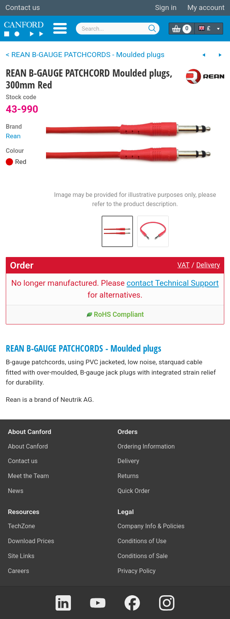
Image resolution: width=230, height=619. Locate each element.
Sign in (165, 7)
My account (206, 7)
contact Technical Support (173, 283)
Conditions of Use (142, 541)
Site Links (21, 556)
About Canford (28, 446)
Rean (13, 136)
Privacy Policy (137, 571)
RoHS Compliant (115, 314)
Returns (128, 476)
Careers (19, 571)
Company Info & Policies (151, 526)
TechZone (21, 526)
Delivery (208, 265)
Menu (60, 28)
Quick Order (134, 491)
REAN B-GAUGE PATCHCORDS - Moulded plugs (83, 348)
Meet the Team (28, 476)
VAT (183, 265)
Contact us (22, 7)
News (16, 491)
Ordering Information (146, 446)
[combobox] (117, 28)
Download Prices (31, 541)
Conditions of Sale (143, 556)
